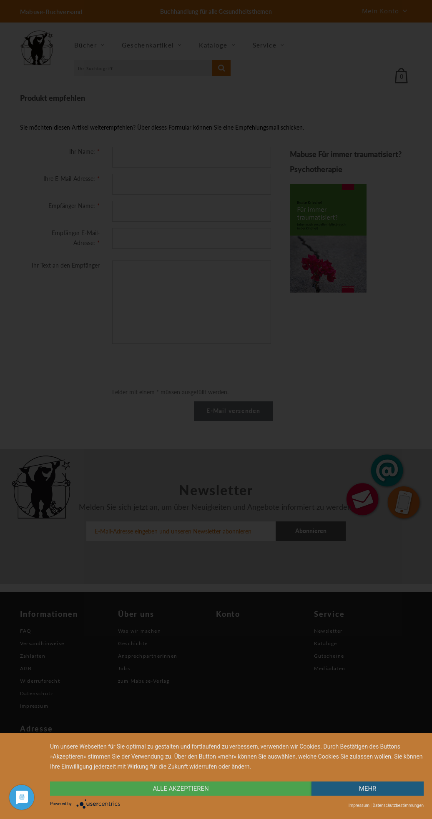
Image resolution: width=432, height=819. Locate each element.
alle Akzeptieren (180, 788)
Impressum (359, 805)
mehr (368, 788)
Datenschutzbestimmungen (398, 805)
